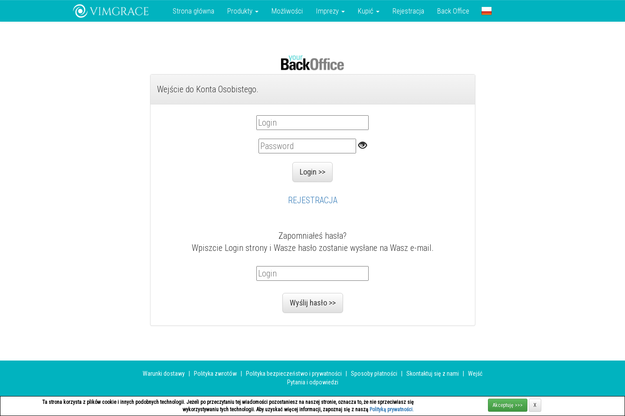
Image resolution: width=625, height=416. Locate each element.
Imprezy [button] (330, 10)
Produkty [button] (243, 10)
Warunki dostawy (164, 373)
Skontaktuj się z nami (432, 373)
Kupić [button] (369, 10)
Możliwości (287, 10)
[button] (486, 11)
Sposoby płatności (374, 373)
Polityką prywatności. (392, 409)
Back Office (453, 10)
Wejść (475, 373)
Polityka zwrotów (215, 373)
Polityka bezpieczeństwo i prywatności (294, 373)
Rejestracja (408, 10)
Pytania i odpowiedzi (312, 382)
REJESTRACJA (312, 200)
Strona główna (193, 10)
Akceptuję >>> (508, 405)
